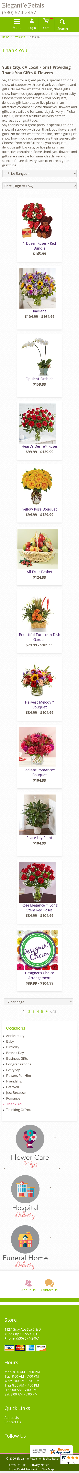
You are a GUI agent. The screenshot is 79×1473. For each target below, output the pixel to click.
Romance (13, 1100)
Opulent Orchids (39, 380)
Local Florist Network (23, 1471)
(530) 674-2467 (19, 12)
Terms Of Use (16, 1466)
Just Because (16, 1094)
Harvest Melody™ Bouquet (39, 706)
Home (5, 37)
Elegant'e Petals (23, 5)
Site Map (48, 1471)
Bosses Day (15, 1054)
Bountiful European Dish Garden (39, 638)
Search (62, 28)
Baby (10, 1043)
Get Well (12, 1088)
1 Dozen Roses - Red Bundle (39, 247)
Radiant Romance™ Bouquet (39, 774)
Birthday (12, 1048)
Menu (17, 27)
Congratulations (18, 1065)
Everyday (13, 1071)
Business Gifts (17, 1060)
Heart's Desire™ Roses (40, 447)
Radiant (39, 312)
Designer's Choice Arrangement (39, 977)
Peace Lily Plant (39, 838)
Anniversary (15, 1037)
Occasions (18, 37)
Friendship (14, 1082)
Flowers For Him (18, 1077)
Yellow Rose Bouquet (39, 510)
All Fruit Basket (40, 573)
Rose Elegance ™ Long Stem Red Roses (40, 909)
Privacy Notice (40, 1466)
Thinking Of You (18, 1111)
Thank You (14, 1105)
